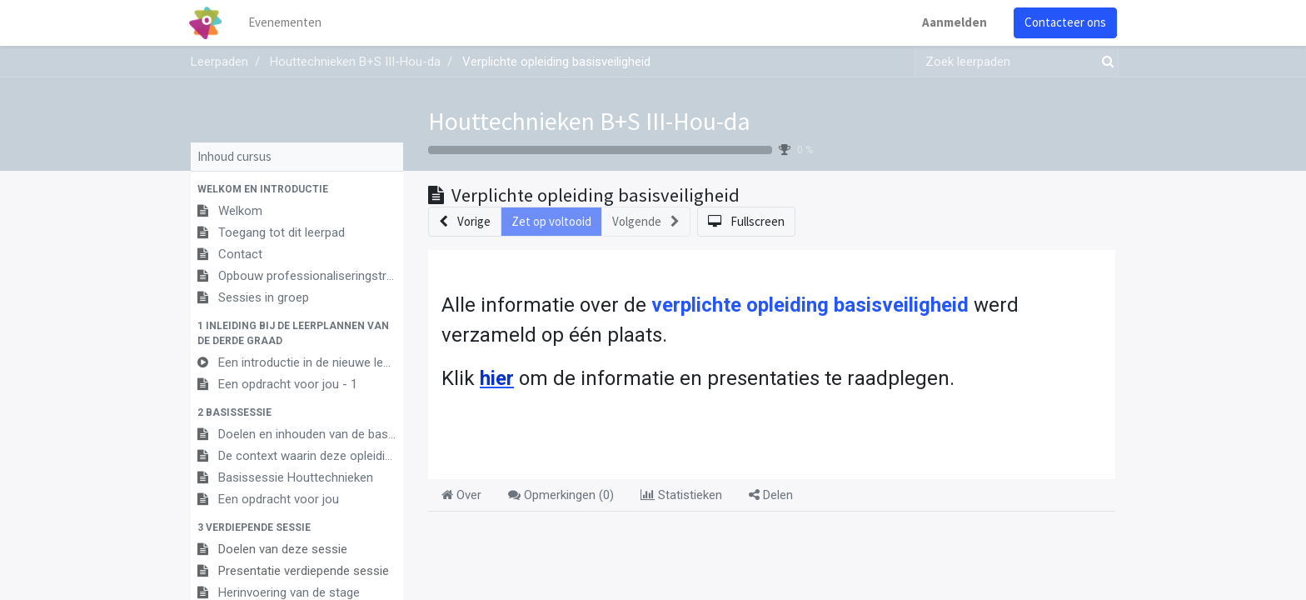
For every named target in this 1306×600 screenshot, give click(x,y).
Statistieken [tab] (681, 495)
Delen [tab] (771, 495)
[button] (297, 189)
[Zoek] (1104, 62)
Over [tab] (461, 495)
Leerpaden (219, 61)
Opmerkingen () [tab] (561, 495)
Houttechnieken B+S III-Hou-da (589, 121)
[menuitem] (286, 23)
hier (497, 378)
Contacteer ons (1063, 22)
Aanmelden (952, 22)
